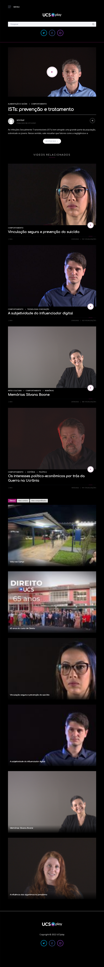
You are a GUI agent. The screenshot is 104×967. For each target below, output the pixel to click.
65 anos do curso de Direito (22, 628)
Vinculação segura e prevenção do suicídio (43, 232)
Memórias (49, 391)
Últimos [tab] (12, 501)
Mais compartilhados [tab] (38, 501)
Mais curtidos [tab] (23, 501)
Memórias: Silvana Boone (29, 395)
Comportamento (39, 104)
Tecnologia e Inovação (38, 309)
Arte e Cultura (15, 391)
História (31, 472)
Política (43, 472)
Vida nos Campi (17, 562)
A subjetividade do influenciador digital (40, 313)
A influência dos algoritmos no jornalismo (28, 895)
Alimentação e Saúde (17, 104)
